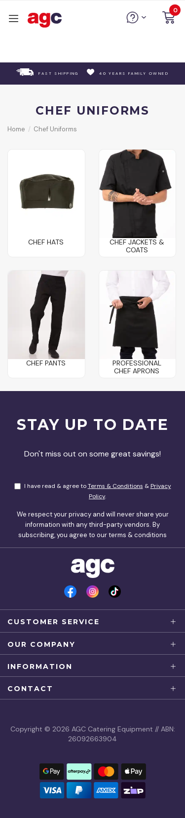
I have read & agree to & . (92, 491)
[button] (168, 19)
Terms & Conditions (115, 486)
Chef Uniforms (55, 129)
